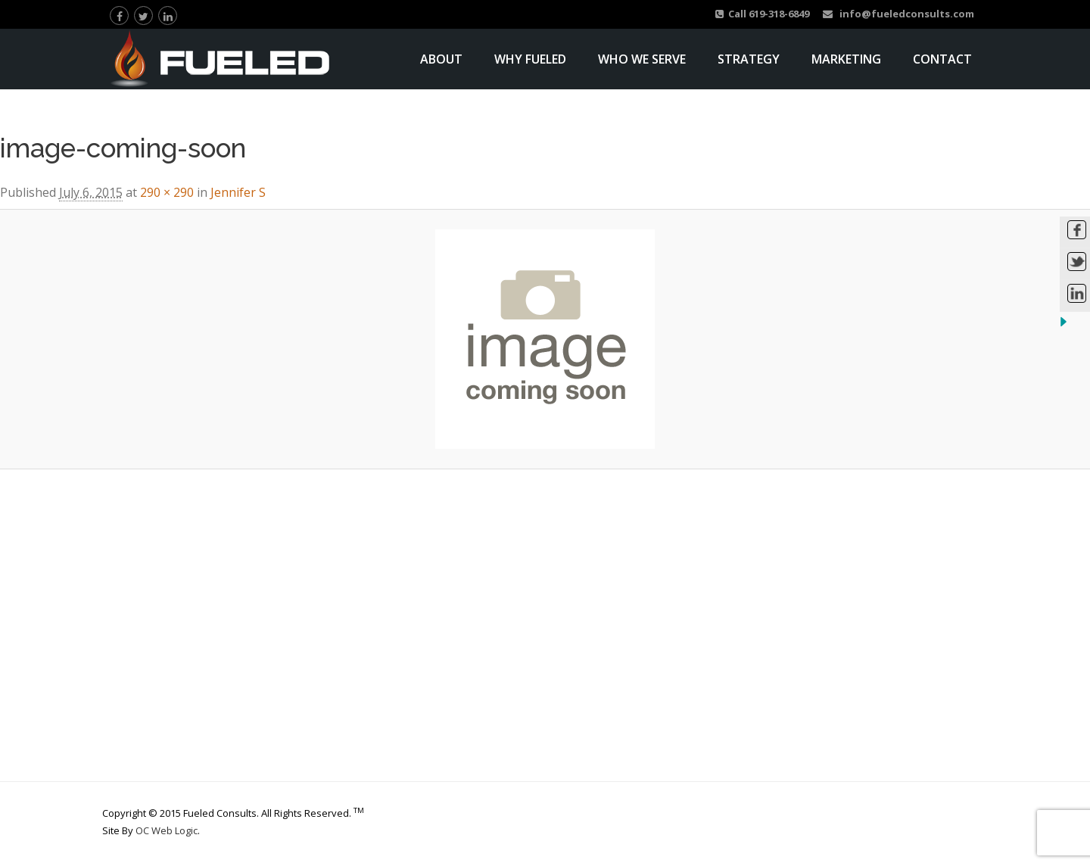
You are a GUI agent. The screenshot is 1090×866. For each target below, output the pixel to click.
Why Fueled (530, 59)
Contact (942, 59)
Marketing (846, 59)
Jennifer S (238, 192)
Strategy (749, 59)
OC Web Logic (166, 830)
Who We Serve (642, 59)
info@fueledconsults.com (898, 13)
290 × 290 (167, 192)
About (441, 59)
